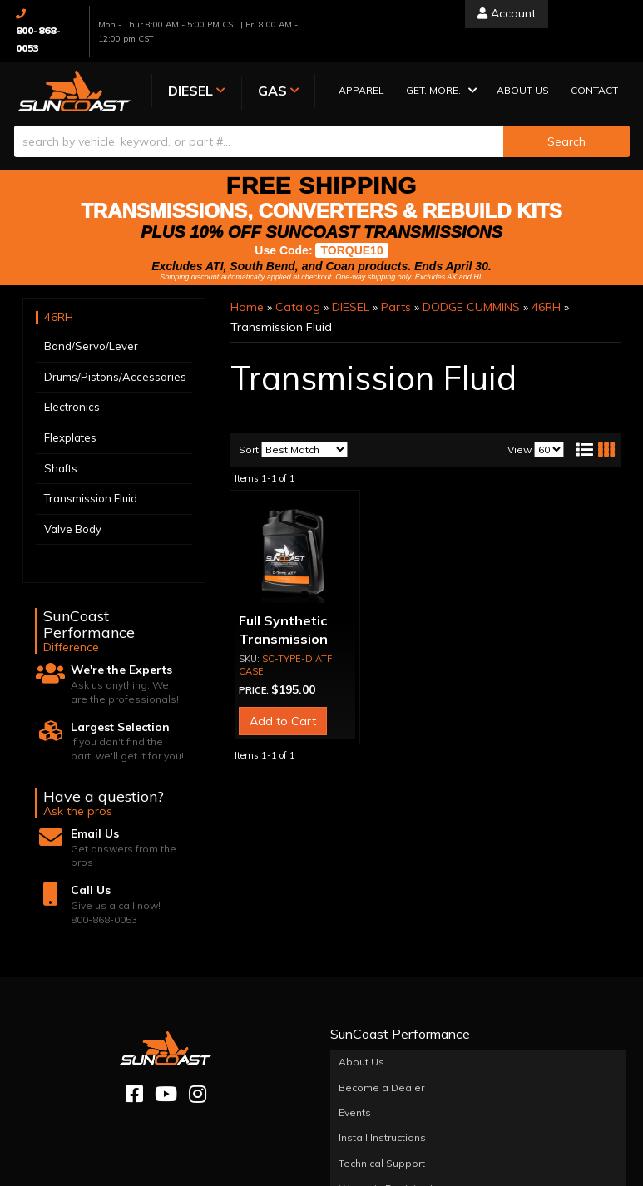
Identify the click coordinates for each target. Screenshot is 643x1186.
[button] (436, 91)
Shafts (60, 468)
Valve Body (72, 529)
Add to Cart (283, 721)
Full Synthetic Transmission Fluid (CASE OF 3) (295, 639)
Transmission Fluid (90, 498)
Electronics (72, 407)
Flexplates (70, 437)
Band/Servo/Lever (91, 346)
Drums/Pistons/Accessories (115, 376)
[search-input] (259, 141)
